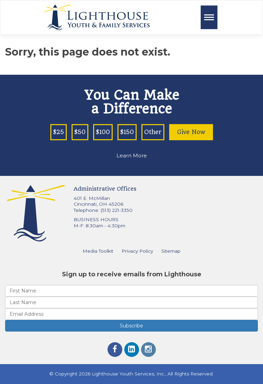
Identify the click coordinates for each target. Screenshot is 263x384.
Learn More (131, 155)
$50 (80, 132)
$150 (127, 132)
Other (153, 132)
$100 (103, 132)
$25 (58, 132)
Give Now (191, 132)
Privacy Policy (137, 251)
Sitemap (170, 251)
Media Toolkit (98, 251)
